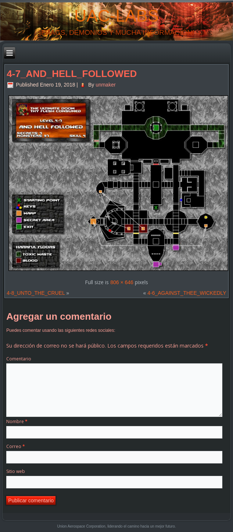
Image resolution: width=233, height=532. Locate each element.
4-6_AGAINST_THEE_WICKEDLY (186, 293)
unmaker (105, 85)
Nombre (17, 421)
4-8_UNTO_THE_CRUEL (36, 293)
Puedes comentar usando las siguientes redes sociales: (60, 330)
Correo (15, 446)
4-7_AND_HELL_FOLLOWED (72, 73)
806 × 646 (121, 282)
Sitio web (15, 471)
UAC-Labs (116, 15)
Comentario (18, 359)
